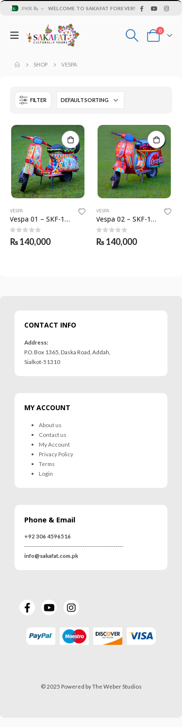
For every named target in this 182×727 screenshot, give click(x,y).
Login (46, 473)
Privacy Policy (56, 453)
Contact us (52, 434)
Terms (47, 463)
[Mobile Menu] (17, 35)
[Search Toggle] (132, 35)
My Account (54, 444)
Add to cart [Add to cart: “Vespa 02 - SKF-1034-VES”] (156, 139)
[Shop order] (90, 100)
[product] (47, 161)
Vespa (16, 210)
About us (50, 424)
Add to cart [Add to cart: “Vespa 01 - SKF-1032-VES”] (70, 139)
